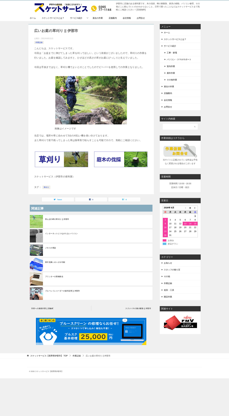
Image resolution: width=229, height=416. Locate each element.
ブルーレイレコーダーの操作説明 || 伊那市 (62, 291)
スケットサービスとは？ (53, 18)
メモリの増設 (50, 248)
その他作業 (172, 80)
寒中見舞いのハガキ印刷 (55, 262)
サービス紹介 (76, 18)
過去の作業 (98, 18)
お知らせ (168, 263)
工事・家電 (172, 53)
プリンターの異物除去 (54, 277)
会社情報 (127, 18)
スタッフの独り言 (172, 270)
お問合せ (141, 18)
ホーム (33, 18)
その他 (167, 276)
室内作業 (171, 66)
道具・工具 (169, 290)
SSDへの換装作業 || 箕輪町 (42, 308)
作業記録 (38, 42)
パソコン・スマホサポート (179, 59)
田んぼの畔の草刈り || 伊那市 (57, 219)
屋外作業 (171, 73)
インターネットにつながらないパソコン (61, 234)
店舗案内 (113, 18)
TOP (49, 356)
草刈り (46, 187)
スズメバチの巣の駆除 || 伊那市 (138, 308)
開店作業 (168, 297)
